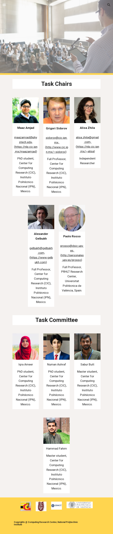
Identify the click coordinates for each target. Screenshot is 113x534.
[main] (56, 84)
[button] (4, 5)
